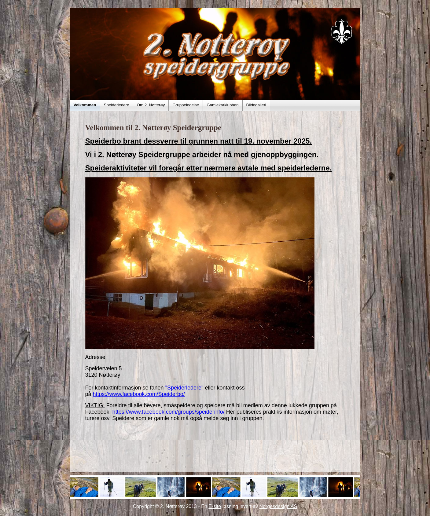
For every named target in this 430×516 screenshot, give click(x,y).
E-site (214, 506)
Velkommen (85, 105)
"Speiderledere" (184, 388)
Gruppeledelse (185, 105)
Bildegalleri (256, 105)
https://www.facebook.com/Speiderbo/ (139, 394)
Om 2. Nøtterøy (151, 105)
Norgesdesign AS (278, 506)
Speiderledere (116, 105)
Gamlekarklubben (222, 105)
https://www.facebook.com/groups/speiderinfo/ (168, 412)
